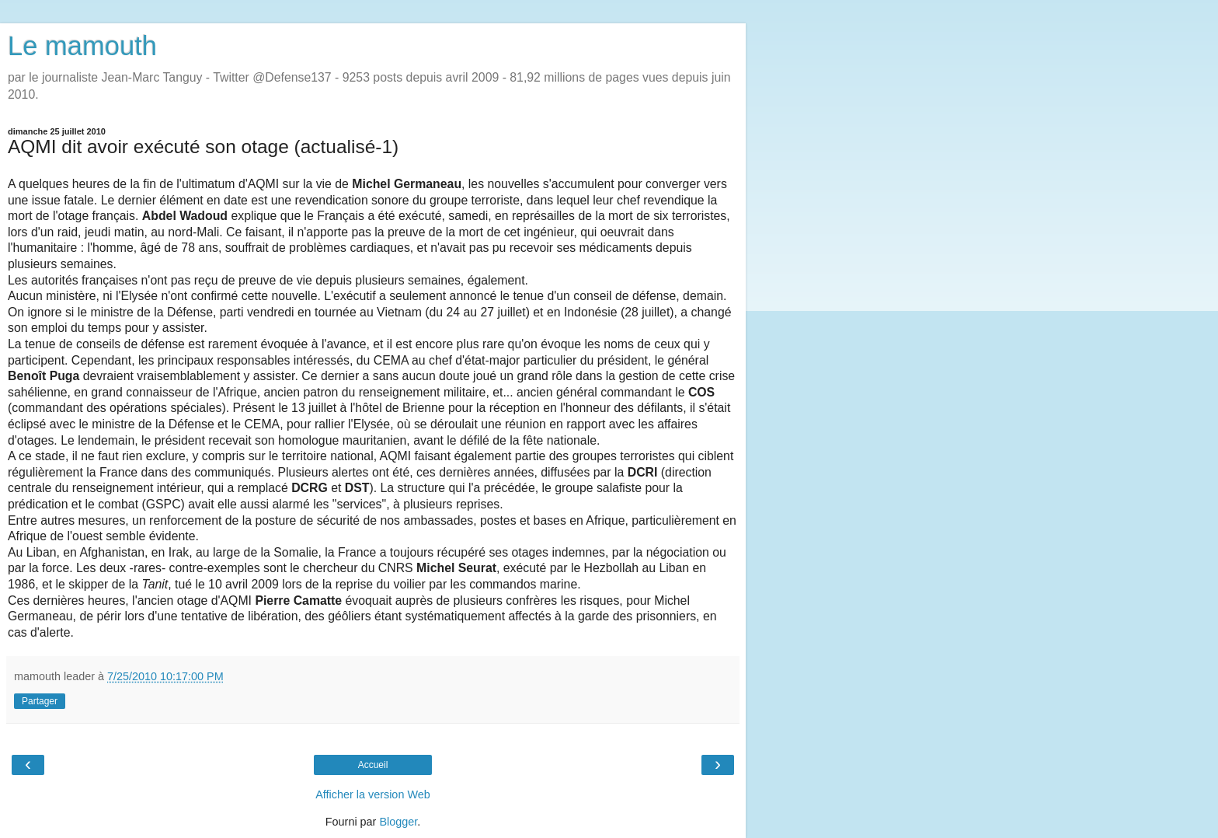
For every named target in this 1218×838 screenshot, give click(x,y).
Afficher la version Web (372, 794)
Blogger (398, 821)
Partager (39, 701)
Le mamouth (82, 46)
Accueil (373, 764)
